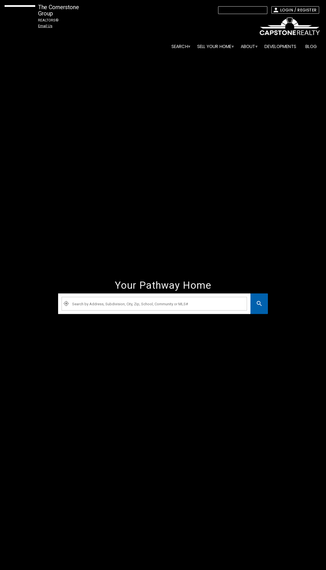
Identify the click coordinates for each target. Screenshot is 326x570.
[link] (288, 26)
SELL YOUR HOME (214, 46)
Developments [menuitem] (280, 46)
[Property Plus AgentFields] (154, 304)
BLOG (311, 46)
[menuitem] (180, 47)
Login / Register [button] (298, 10)
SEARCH (179, 46)
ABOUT (248, 46)
